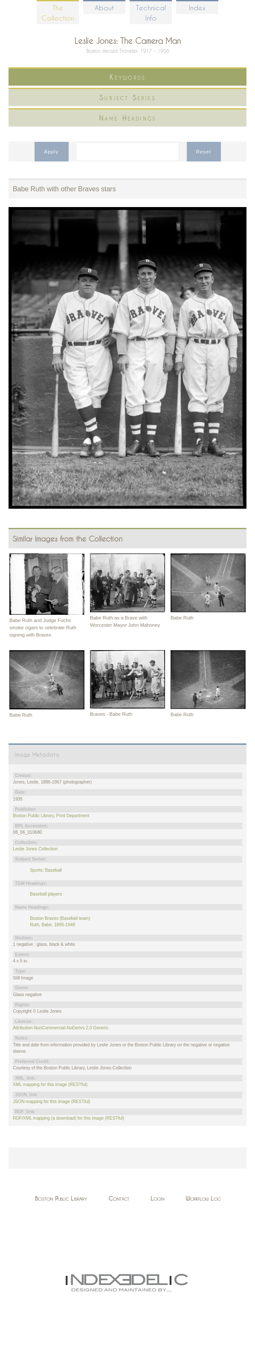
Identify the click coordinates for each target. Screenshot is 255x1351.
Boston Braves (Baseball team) (60, 918)
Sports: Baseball (46, 870)
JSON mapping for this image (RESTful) (51, 1101)
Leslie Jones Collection (35, 849)
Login (157, 1198)
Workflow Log (202, 1198)
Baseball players (46, 894)
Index (197, 7)
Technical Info (151, 12)
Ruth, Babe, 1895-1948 (52, 924)
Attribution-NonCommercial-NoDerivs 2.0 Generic (60, 1027)
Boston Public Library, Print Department (51, 815)
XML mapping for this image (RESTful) (50, 1084)
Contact (118, 1198)
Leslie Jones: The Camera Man (128, 40)
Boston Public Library (61, 1198)
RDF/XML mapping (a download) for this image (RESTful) (68, 1118)
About (104, 7)
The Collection (57, 12)
